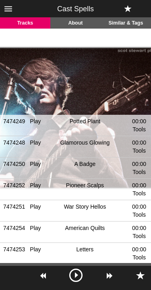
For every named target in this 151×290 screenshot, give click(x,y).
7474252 (14, 185)
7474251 (14, 206)
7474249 (14, 121)
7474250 (14, 164)
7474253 (14, 249)
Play (35, 121)
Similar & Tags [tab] (126, 23)
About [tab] (75, 23)
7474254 (14, 228)
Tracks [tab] (25, 23)
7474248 (14, 142)
